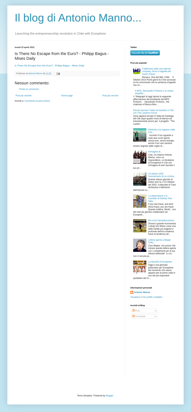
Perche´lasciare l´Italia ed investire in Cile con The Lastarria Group (153, 111)
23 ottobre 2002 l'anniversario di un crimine (161, 175)
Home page (67, 95)
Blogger (109, 395)
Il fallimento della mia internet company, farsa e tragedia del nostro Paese (156, 71)
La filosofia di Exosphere (160, 262)
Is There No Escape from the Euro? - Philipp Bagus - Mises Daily (49, 65)
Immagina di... (155, 151)
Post (136, 310)
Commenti (138, 316)
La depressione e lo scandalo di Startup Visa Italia (160, 198)
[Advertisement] (153, 348)
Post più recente (24, 95)
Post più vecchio (110, 95)
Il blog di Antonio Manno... (78, 18)
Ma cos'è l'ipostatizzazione (161, 220)
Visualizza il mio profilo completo (146, 297)
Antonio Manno (36, 73)
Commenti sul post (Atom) (37, 101)
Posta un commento (29, 89)
